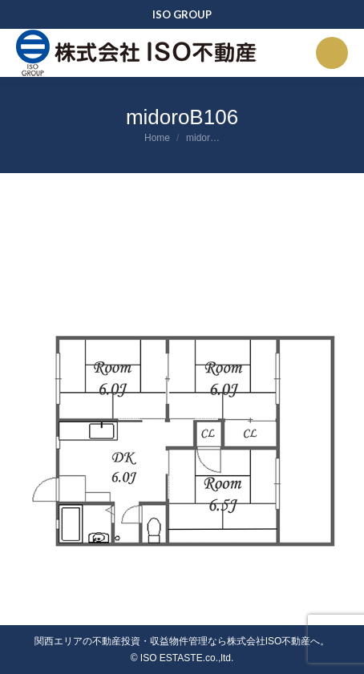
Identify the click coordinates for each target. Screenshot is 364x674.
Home (157, 137)
